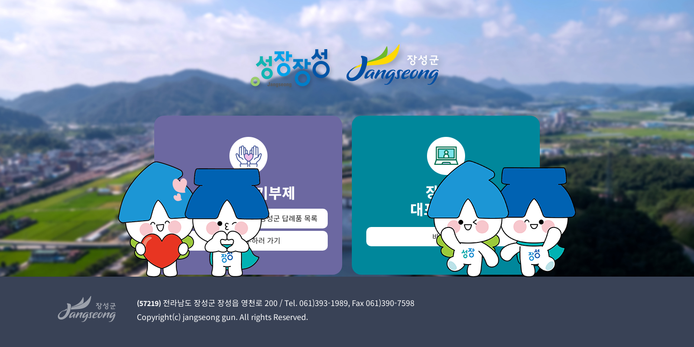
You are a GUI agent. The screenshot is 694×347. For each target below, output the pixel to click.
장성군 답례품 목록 (289, 218)
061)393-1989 (323, 302)
